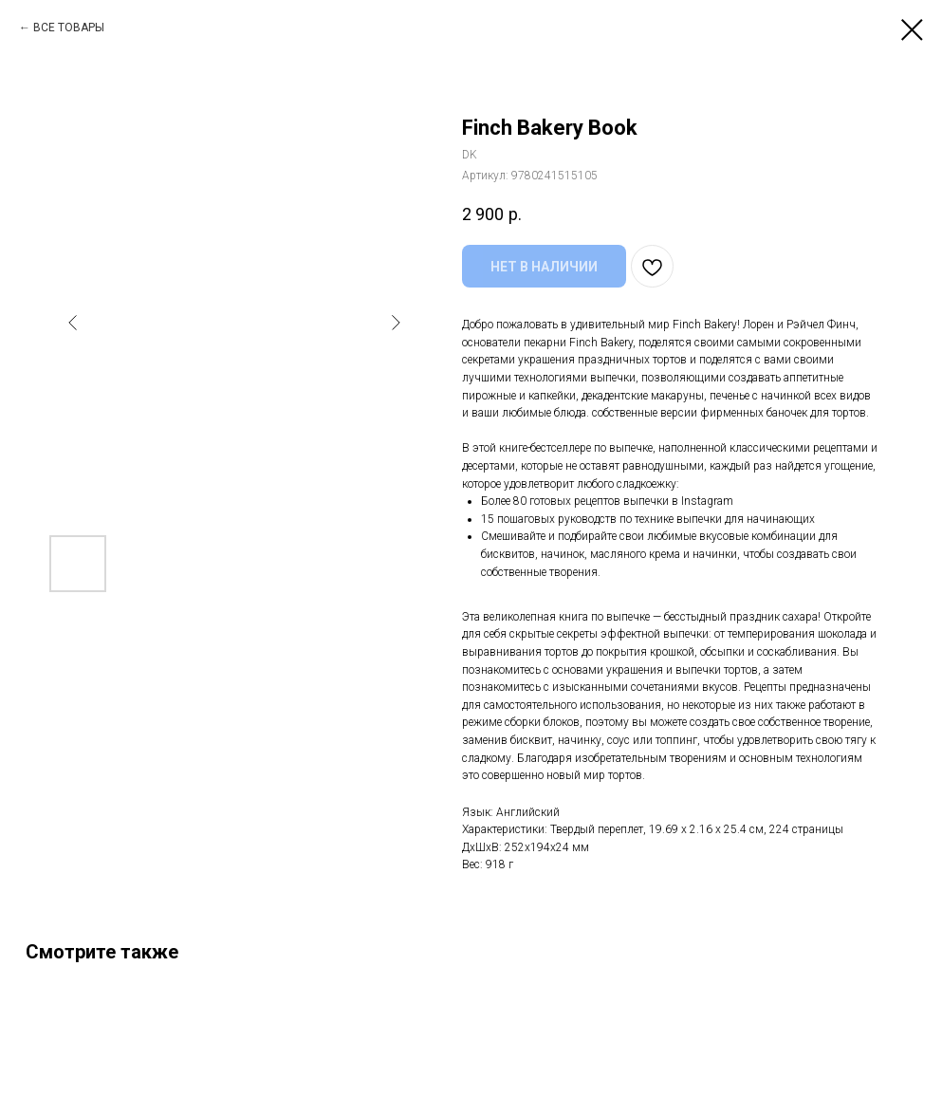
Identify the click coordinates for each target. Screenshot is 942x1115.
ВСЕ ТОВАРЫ (68, 27)
